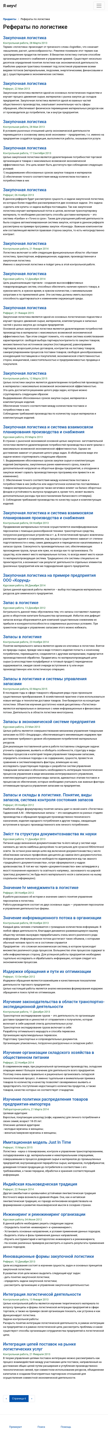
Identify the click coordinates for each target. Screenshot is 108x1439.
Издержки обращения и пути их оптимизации (47, 971)
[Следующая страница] (31, 1398)
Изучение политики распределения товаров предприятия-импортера (45, 1102)
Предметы (9, 19)
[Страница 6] (19, 1398)
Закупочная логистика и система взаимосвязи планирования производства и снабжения (48, 429)
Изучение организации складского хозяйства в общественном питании (48, 1055)
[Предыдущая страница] (6, 1398)
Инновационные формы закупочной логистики (48, 1256)
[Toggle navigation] (99, 6)
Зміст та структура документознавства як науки (50, 833)
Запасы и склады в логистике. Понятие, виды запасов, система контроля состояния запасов (48, 797)
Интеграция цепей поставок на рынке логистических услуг (39, 1346)
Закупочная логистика (24, 37)
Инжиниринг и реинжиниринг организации (44, 1214)
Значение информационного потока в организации (52, 917)
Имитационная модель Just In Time (37, 1142)
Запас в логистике (20, 602)
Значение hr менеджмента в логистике (40, 887)
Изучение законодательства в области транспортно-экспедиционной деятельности (54, 1004)
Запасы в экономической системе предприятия (49, 721)
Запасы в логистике (22, 636)
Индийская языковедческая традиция (40, 1184)
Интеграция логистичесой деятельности (42, 1294)
